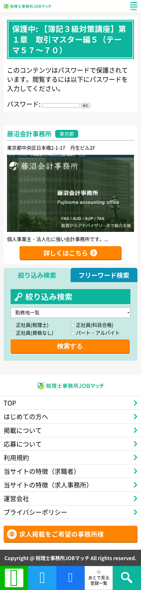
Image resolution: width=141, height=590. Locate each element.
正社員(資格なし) (32, 332)
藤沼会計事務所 (29, 133)
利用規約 (16, 457)
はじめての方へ (26, 416)
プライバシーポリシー (35, 512)
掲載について (23, 430)
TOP (10, 402)
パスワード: (43, 103)
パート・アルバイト (95, 332)
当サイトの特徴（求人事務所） (48, 484)
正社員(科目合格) (92, 324)
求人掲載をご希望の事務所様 (61, 533)
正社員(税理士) (30, 324)
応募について (23, 443)
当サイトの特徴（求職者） (42, 471)
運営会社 (16, 498)
